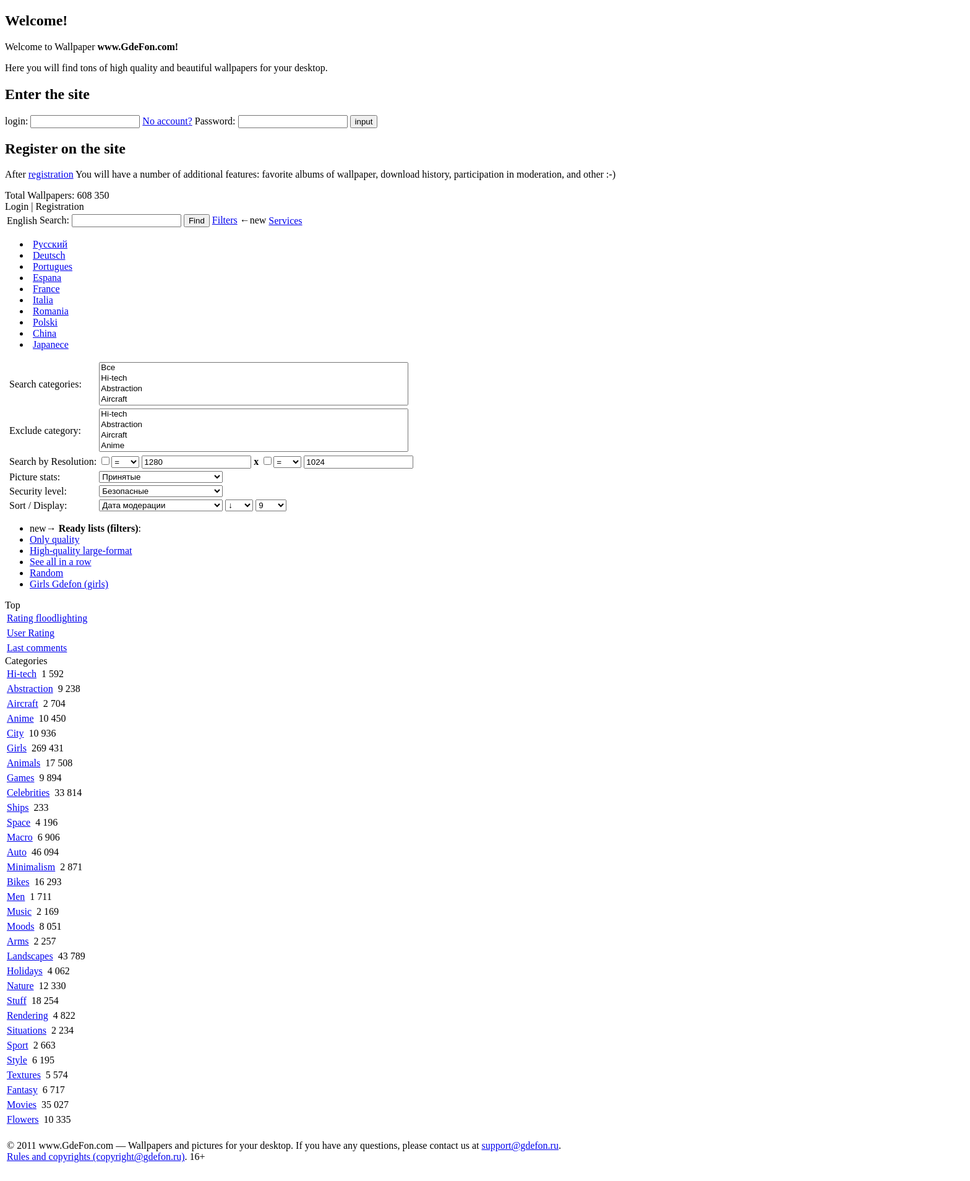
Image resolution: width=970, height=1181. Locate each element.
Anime (254, 446)
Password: (215, 121)
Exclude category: (45, 430)
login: (16, 121)
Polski (45, 322)
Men (16, 896)
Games (20, 777)
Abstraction (254, 389)
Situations (26, 1030)
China (44, 333)
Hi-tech (254, 378)
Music (19, 911)
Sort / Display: (38, 505)
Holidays (25, 971)
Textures (24, 1075)
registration (51, 174)
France (46, 288)
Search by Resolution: (53, 461)
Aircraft (254, 399)
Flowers (23, 1119)
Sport (17, 1045)
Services (285, 220)
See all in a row (61, 561)
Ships (18, 807)
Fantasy (22, 1089)
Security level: (38, 491)
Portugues (52, 266)
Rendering (27, 1015)
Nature (20, 985)
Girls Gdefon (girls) (69, 584)
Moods (20, 926)
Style (17, 1060)
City (15, 733)
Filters (225, 220)
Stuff (17, 1000)
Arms (18, 941)
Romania (51, 311)
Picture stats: (34, 477)
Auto (17, 852)
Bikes (18, 881)
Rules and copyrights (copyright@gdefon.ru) (96, 1156)
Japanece (51, 344)
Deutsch (49, 255)
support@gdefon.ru (520, 1145)
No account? (167, 121)
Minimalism (31, 867)
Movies (21, 1104)
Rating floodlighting (47, 618)
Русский (50, 244)
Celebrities (28, 792)
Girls (17, 748)
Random (46, 573)
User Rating (30, 633)
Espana (47, 277)
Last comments (37, 647)
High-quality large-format (81, 550)
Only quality (54, 539)
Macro (20, 837)
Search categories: (45, 384)
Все (254, 368)
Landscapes (30, 956)
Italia (43, 300)
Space (18, 822)
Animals (23, 763)
